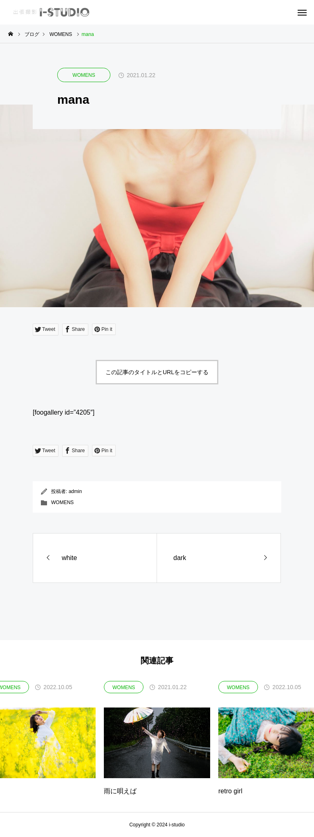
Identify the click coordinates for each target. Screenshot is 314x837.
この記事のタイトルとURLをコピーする (157, 372)
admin (75, 491)
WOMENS (83, 75)
